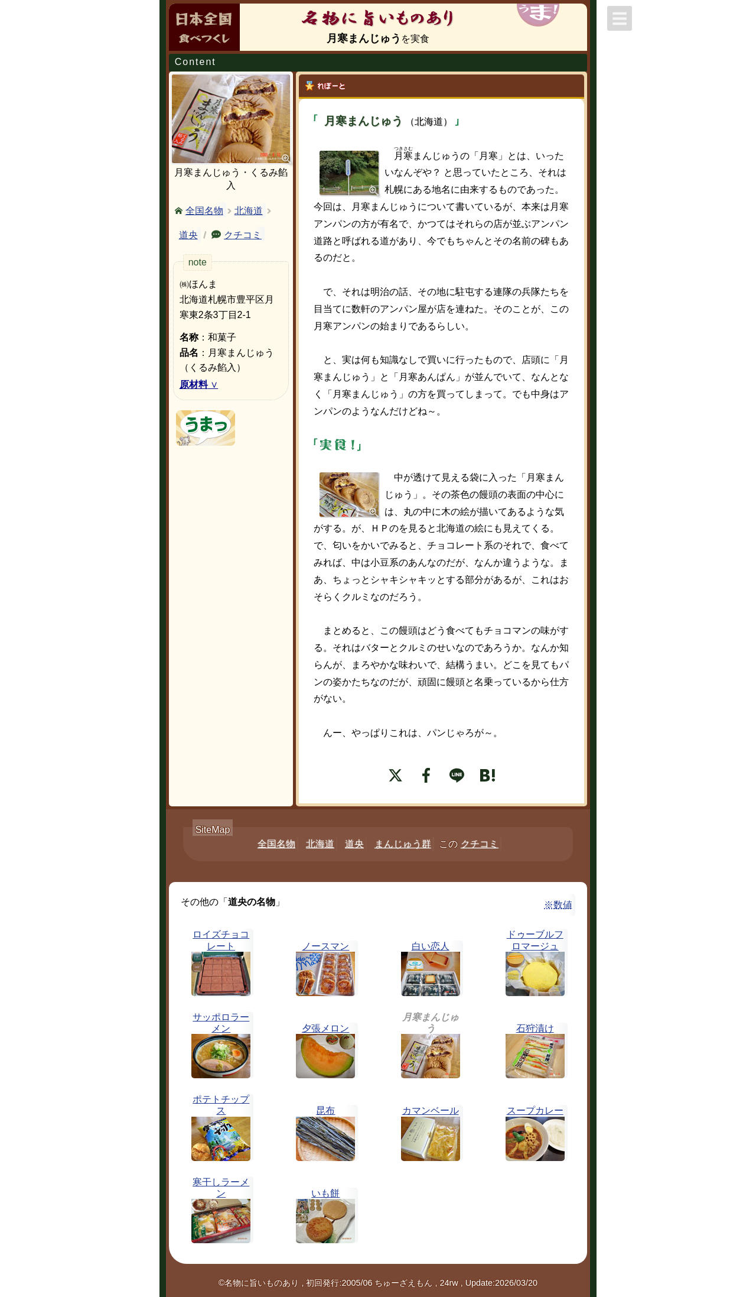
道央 (188, 235)
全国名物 (204, 210)
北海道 (248, 211)
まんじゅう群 (402, 844)
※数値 (558, 905)
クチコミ (243, 234)
